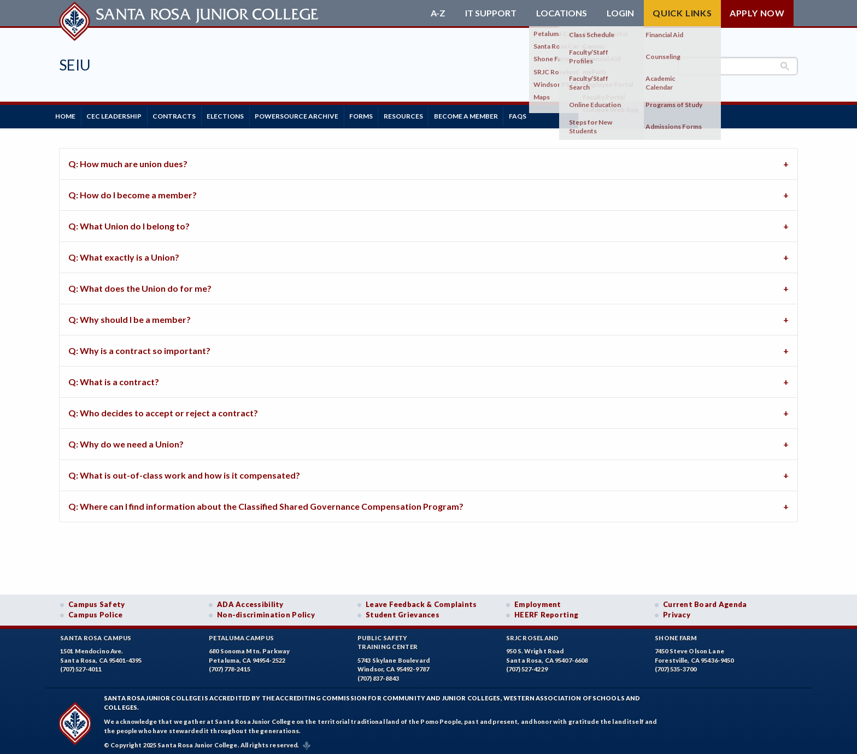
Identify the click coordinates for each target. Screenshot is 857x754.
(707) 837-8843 (378, 674)
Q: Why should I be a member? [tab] (129, 315)
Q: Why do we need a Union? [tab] (126, 440)
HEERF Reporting (546, 611)
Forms (400, 114)
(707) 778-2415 (229, 665)
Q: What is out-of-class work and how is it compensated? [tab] (184, 471)
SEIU (75, 65)
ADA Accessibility (250, 600)
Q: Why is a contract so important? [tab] (139, 346)
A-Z (438, 13)
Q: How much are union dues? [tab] (127, 160)
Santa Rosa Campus (96, 634)
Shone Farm (676, 634)
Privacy (676, 611)
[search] (738, 66)
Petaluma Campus (241, 634)
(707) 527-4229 (527, 665)
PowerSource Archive (329, 114)
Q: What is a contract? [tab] (113, 378)
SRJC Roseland (532, 634)
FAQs (578, 114)
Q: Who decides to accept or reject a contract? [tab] (163, 409)
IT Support (490, 13)
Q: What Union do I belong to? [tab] (129, 222)
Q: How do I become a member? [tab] (132, 191)
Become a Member (519, 114)
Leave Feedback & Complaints (421, 600)
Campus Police (95, 611)
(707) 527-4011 (81, 665)
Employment (537, 600)
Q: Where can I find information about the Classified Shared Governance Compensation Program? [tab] (265, 502)
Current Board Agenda (705, 600)
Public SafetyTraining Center (387, 639)
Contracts (192, 114)
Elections (250, 114)
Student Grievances (402, 611)
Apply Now (757, 13)
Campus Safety (96, 600)
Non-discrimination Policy (266, 611)
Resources (449, 114)
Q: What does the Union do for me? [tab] (140, 284)
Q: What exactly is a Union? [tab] (123, 253)
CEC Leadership (124, 114)
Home (69, 114)
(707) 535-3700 (675, 665)
